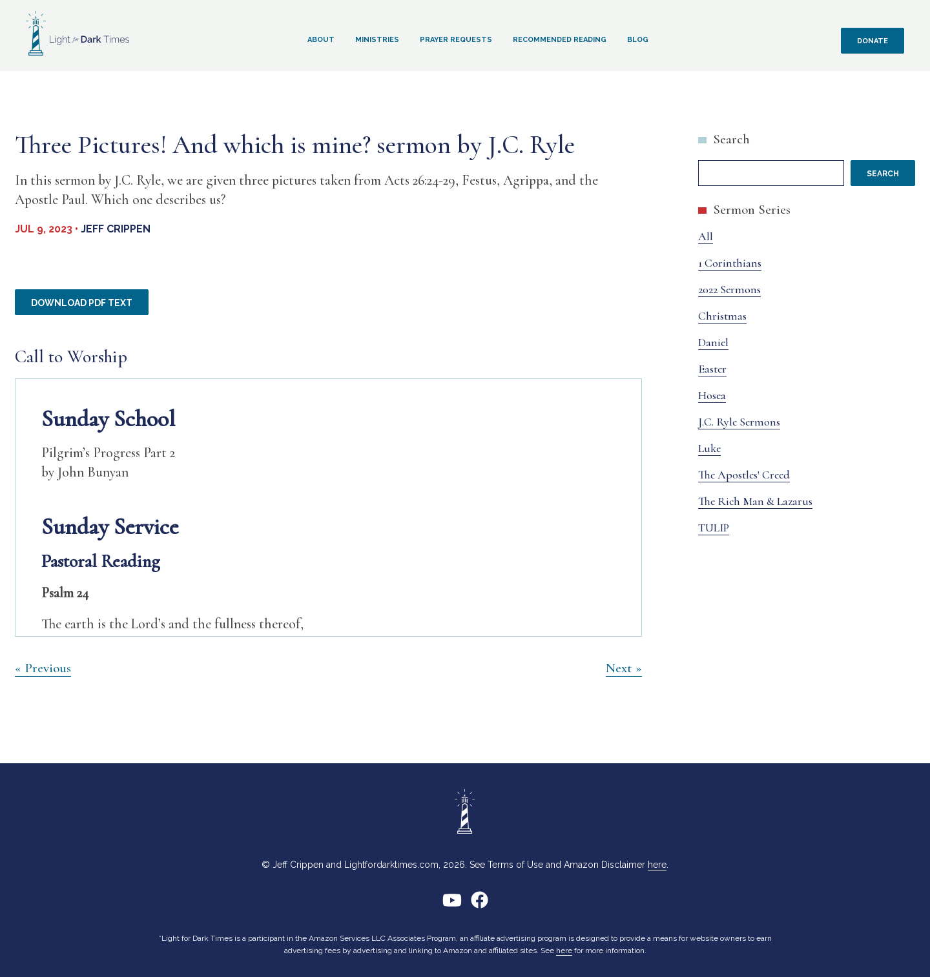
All (705, 236)
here (657, 864)
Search (731, 139)
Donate (872, 41)
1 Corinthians (729, 263)
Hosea (712, 395)
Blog (637, 40)
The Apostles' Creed (744, 475)
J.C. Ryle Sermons (739, 422)
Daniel (713, 342)
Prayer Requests (456, 40)
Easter (712, 369)
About (321, 40)
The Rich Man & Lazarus (755, 501)
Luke (709, 448)
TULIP (713, 527)
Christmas (722, 316)
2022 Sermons (729, 289)
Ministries (377, 40)
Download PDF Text (81, 303)
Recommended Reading (559, 40)
